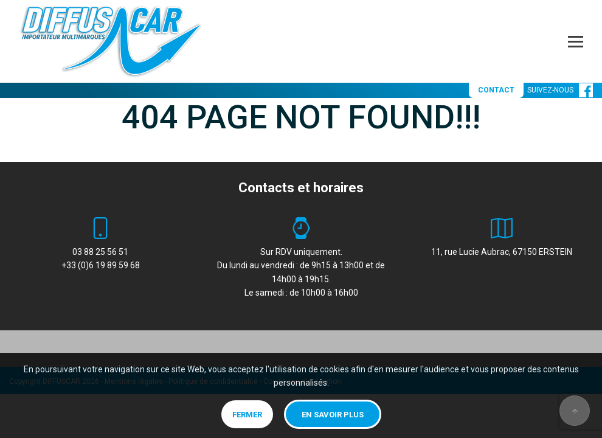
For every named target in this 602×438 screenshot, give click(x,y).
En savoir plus (333, 414)
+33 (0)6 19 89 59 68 (100, 265)
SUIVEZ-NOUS (560, 90)
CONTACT (496, 90)
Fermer (247, 414)
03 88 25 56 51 (100, 252)
